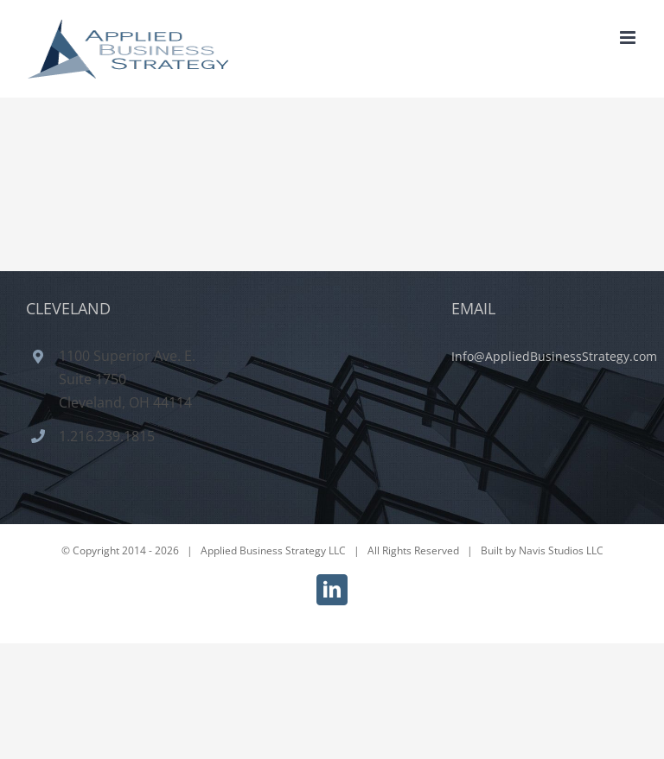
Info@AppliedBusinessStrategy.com (554, 356)
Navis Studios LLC (561, 550)
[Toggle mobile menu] (629, 37)
